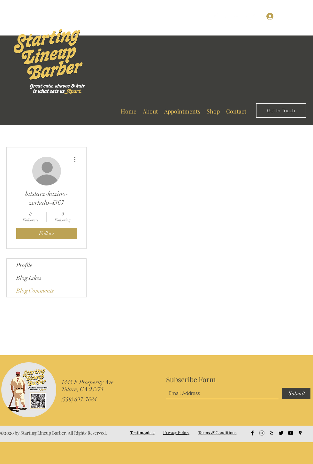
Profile (24, 265)
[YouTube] (245, 16)
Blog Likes (28, 277)
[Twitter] (236, 16)
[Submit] (296, 393)
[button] (302, 16)
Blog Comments (35, 290)
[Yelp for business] (226, 16)
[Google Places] (255, 16)
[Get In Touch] (281, 110)
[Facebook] (207, 16)
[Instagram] (216, 16)
